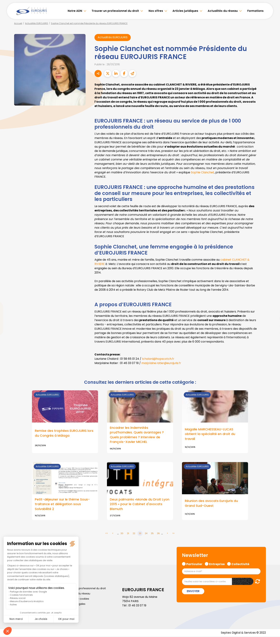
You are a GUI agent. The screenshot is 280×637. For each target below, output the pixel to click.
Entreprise (217, 564)
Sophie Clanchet (202, 172)
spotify (273, 333)
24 (146, 534)
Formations (255, 11)
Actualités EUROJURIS (36, 23)
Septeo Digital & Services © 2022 (243, 633)
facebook (273, 297)
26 (158, 534)
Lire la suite (65, 421)
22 (134, 534)
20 (122, 534)
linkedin (273, 311)
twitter (273, 304)
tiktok (273, 340)
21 (128, 534)
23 (140, 534)
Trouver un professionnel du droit (115, 11)
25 (152, 534)
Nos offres (156, 11)
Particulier (194, 564)
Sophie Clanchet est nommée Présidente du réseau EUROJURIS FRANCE (89, 23)
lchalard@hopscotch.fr (158, 359)
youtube (273, 318)
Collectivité (240, 564)
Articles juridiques (185, 11)
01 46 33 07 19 (137, 606)
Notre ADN (75, 11)
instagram (273, 326)
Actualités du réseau (223, 11)
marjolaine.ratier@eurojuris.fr (161, 363)
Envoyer (193, 592)
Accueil (18, 23)
